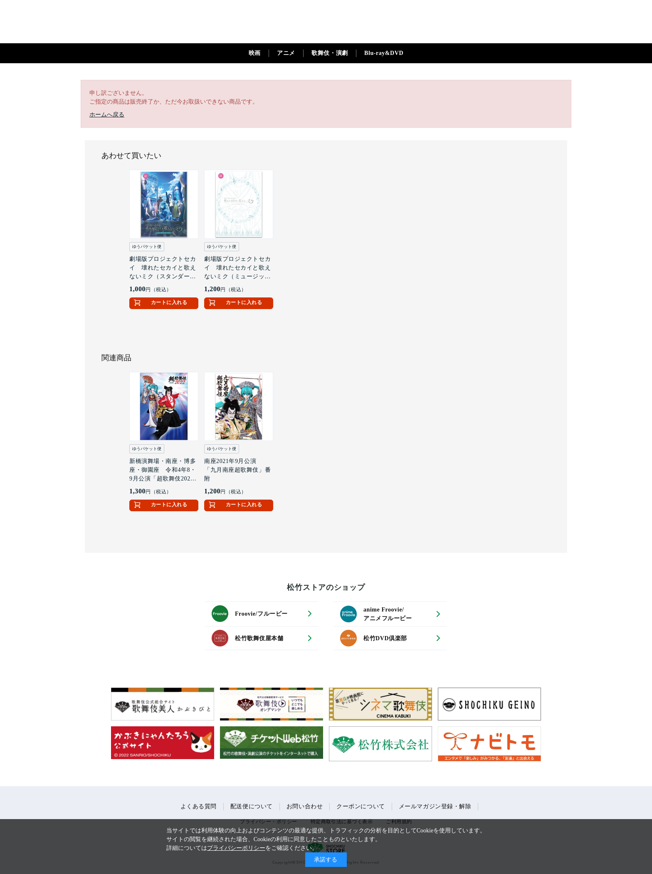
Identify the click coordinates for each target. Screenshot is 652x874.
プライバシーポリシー (236, 848)
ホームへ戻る (106, 114)
